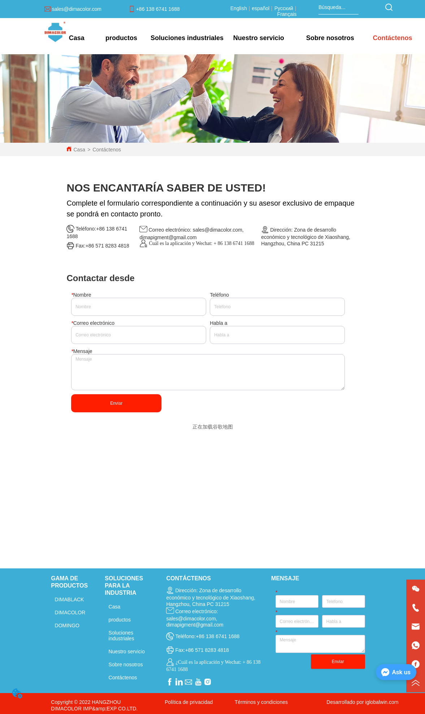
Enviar (116, 403)
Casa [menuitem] (76, 38)
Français (287, 14)
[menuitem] (121, 38)
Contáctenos (106, 149)
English (239, 8)
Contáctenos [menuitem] (392, 38)
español (260, 8)
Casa (79, 149)
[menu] (240, 38)
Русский (284, 8)
